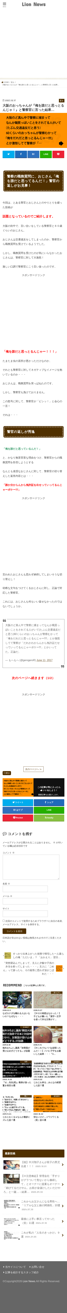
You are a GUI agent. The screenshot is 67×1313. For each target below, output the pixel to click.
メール (7, 896)
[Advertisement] (33, 44)
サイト (6, 908)
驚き (8, 773)
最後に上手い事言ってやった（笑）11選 (29, 1222)
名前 (6, 883)
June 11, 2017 (45, 660)
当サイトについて (15, 1266)
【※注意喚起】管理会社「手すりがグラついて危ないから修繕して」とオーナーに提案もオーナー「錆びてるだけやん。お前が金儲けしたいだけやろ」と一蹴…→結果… (31, 1184)
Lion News (33, 4)
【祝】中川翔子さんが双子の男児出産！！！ (31, 1165)
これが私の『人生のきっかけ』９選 (31, 1235)
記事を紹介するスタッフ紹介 (22, 1272)
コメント (9, 852)
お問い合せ (37, 1266)
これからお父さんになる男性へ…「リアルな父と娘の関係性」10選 (31, 1205)
